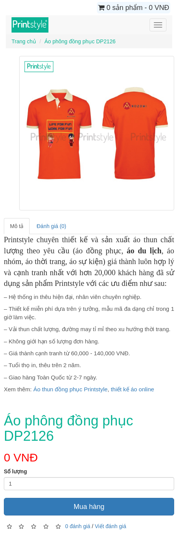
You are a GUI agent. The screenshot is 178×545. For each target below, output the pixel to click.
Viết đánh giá (110, 526)
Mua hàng (88, 507)
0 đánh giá (77, 526)
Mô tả (16, 226)
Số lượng (15, 471)
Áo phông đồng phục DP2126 (79, 41)
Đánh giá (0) (51, 226)
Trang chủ (24, 41)
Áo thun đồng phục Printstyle (70, 389)
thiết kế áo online (132, 389)
